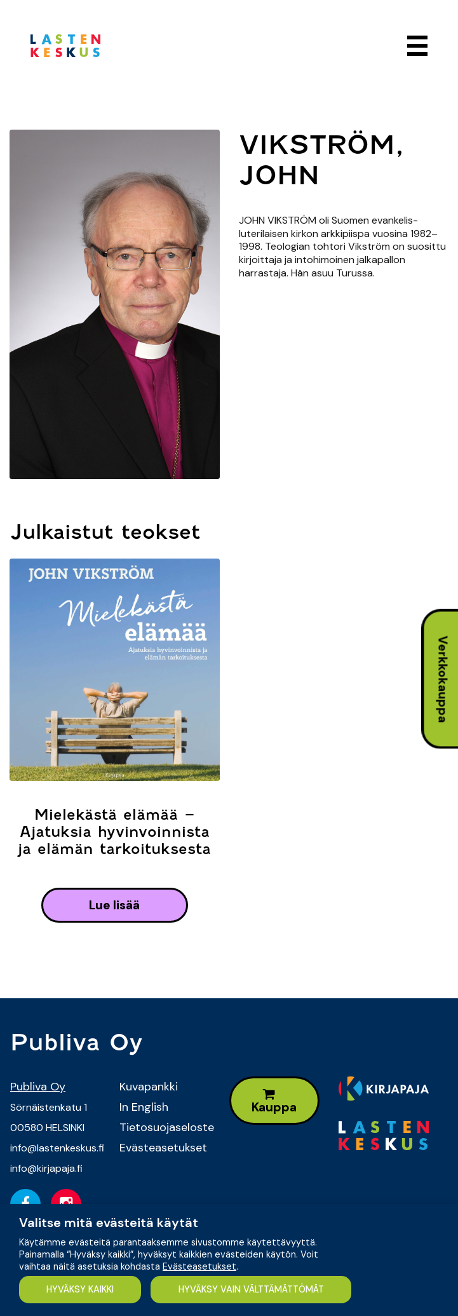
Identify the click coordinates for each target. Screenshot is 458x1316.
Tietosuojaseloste (164, 1127)
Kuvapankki (148, 1086)
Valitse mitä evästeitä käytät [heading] (108, 1222)
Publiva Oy (37, 1086)
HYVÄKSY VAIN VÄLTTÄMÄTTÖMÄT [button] (251, 1289)
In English (143, 1107)
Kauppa (274, 1101)
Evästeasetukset (163, 1147)
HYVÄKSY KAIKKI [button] (80, 1289)
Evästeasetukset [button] (199, 1266)
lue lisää (114, 905)
